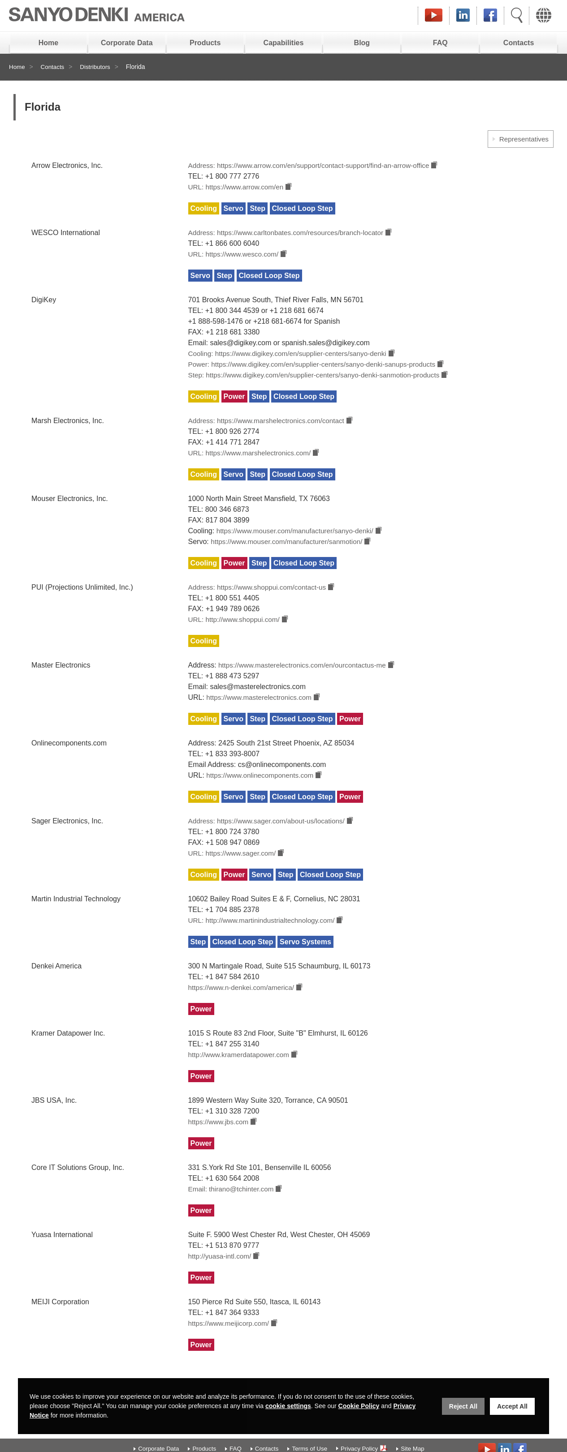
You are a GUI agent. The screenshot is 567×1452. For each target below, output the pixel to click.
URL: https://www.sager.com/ (234, 869)
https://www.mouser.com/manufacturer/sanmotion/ (290, 551)
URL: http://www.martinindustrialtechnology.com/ (265, 937)
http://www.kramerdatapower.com (241, 1073)
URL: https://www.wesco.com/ (235, 257)
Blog (362, 43)
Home (48, 43)
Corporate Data (127, 43)
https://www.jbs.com (219, 1141)
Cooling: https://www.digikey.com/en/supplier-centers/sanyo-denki (292, 358)
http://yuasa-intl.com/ (221, 1277)
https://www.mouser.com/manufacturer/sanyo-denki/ (298, 540)
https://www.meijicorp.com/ (230, 1345)
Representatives (523, 139)
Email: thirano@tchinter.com (233, 1209)
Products (205, 43)
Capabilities (284, 43)
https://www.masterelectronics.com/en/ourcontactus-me (305, 677)
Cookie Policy (359, 1405)
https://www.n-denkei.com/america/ (243, 1005)
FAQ (440, 43)
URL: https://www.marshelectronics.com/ (252, 461)
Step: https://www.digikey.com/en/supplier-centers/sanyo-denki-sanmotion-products (320, 381)
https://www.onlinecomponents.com (261, 789)
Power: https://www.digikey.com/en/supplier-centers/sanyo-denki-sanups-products (318, 369)
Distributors (98, 67)
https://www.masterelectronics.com (260, 711)
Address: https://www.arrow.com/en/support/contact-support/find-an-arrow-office (314, 166)
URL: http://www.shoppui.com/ (236, 631)
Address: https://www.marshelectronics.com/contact (270, 428)
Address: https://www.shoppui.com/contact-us (260, 598)
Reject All (463, 1406)
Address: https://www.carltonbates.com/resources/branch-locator (290, 235)
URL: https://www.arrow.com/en (238, 189)
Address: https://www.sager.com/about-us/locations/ (270, 836)
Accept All (512, 1406)
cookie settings (288, 1405)
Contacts (518, 43)
